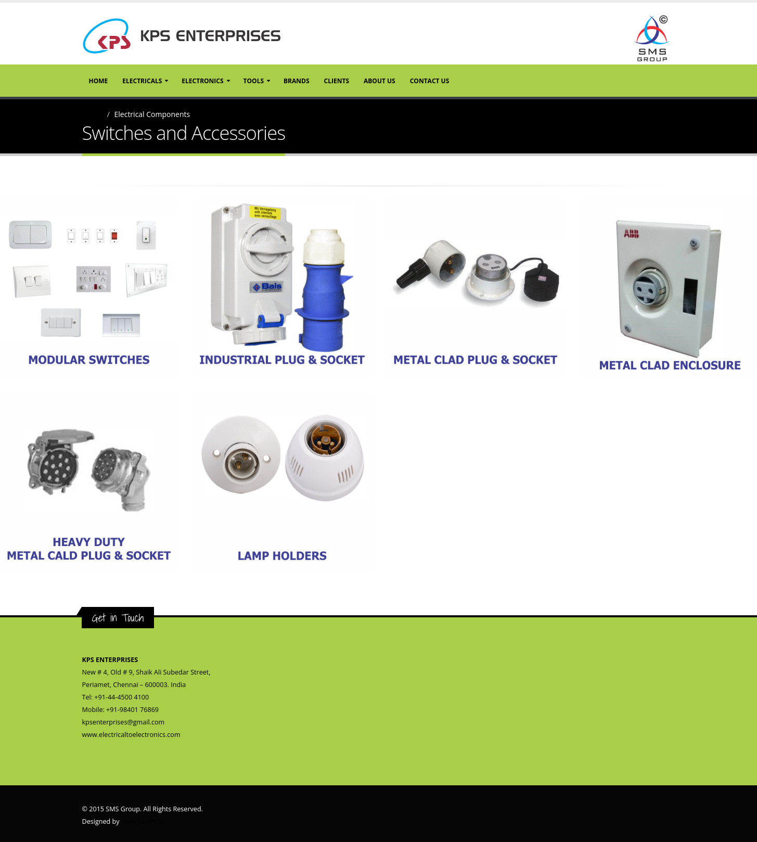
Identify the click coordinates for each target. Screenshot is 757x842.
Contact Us (430, 80)
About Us (379, 80)
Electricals (142, 80)
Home (98, 80)
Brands (297, 80)
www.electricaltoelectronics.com (131, 734)
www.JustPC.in (143, 821)
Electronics (202, 80)
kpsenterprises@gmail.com (123, 722)
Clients (336, 80)
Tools (253, 80)
